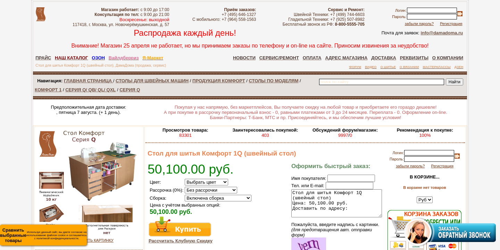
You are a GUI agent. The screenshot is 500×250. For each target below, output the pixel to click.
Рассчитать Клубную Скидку (180, 240)
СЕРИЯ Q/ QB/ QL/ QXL (90, 89)
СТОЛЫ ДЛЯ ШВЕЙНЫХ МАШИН (152, 80)
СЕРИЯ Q (129, 89)
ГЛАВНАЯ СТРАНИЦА (88, 80)
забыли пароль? (419, 24)
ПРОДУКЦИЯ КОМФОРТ (218, 80)
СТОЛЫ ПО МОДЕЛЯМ (273, 80)
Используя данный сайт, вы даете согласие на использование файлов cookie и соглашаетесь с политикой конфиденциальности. (43, 235)
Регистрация (451, 24)
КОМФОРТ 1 (48, 89)
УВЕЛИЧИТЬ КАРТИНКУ (92, 240)
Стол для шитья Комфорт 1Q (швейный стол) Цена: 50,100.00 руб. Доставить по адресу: (331, 206)
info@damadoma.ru (441, 32)
